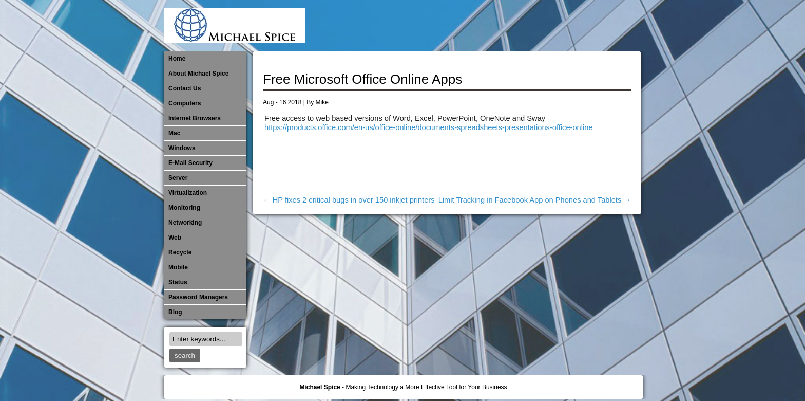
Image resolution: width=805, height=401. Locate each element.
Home (176, 58)
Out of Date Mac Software (579, 26)
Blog (175, 312)
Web (174, 237)
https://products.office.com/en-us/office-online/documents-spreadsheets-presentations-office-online (428, 127)
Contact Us (184, 88)
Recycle (179, 252)
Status (177, 282)
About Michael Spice (198, 73)
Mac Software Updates (495, 26)
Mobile (529, 26)
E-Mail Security (461, 26)
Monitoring (546, 26)
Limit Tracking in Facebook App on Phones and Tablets (534, 200)
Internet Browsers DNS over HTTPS (478, 26)
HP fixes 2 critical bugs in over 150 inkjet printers (349, 200)
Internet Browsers (194, 118)
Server (177, 177)
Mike (322, 102)
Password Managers (613, 26)
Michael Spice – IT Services (512, 26)
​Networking (563, 26)
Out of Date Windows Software (596, 26)
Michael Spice (319, 387)
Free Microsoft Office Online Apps (362, 79)
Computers (184, 103)
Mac (174, 133)
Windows (182, 148)
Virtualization (187, 192)
